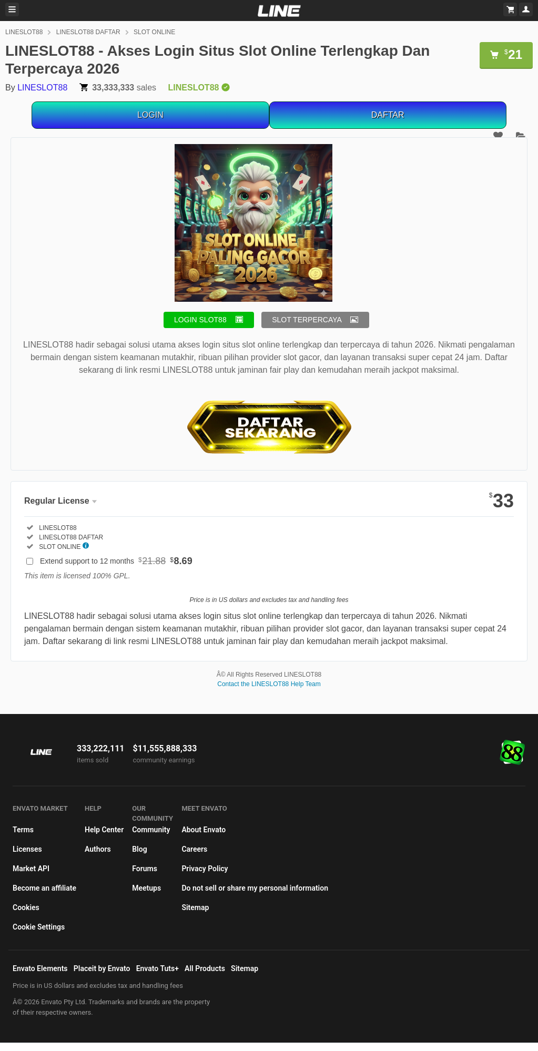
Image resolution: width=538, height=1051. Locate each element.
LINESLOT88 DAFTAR (88, 32)
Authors (98, 849)
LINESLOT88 (24, 32)
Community (151, 829)
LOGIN (150, 114)
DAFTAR (387, 114)
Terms (23, 829)
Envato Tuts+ (157, 968)
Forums (144, 868)
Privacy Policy (204, 868)
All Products (205, 968)
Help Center (104, 829)
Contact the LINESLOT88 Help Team (269, 684)
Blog (139, 849)
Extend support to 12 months (116, 561)
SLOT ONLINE (154, 32)
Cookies (26, 907)
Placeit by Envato (102, 968)
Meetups (146, 888)
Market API (31, 868)
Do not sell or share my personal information (254, 888)
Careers (194, 849)
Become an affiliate (44, 888)
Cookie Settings (39, 927)
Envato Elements (40, 968)
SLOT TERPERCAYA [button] (307, 319)
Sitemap (195, 907)
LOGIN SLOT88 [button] (200, 319)
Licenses (27, 849)
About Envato (203, 829)
